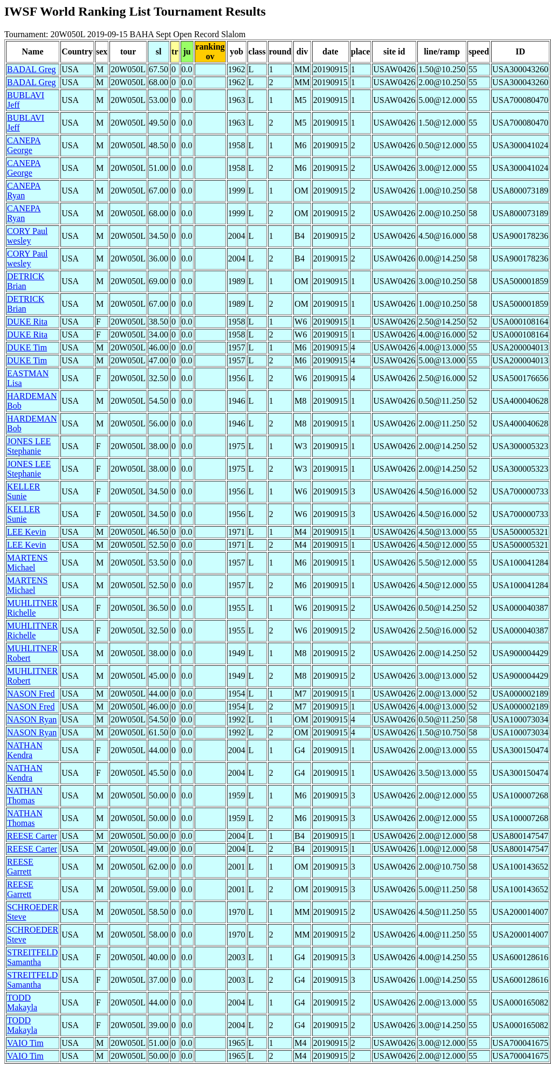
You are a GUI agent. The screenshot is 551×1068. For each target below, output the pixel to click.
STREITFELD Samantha (32, 957)
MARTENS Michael (27, 562)
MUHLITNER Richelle (32, 607)
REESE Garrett (20, 866)
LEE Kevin (26, 531)
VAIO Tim (25, 1043)
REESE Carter (32, 835)
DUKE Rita (27, 321)
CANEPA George (24, 145)
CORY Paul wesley (27, 235)
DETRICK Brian (25, 281)
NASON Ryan (32, 719)
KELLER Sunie (23, 491)
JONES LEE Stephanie (29, 446)
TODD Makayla (22, 1002)
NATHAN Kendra (25, 750)
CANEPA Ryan (24, 190)
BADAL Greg (31, 69)
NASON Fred (30, 693)
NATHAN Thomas (25, 795)
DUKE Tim (27, 347)
